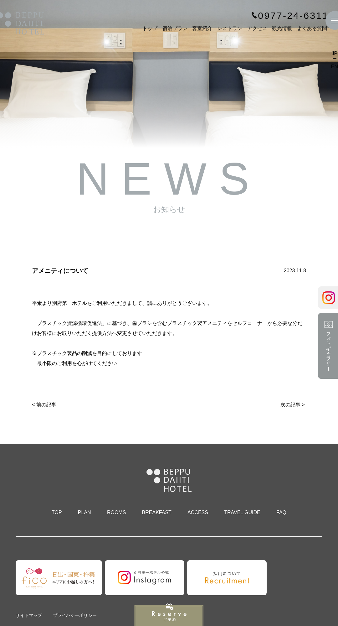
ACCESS (197, 512)
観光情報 (282, 28)
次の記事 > (292, 404)
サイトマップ (29, 615)
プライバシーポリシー (75, 615)
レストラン (229, 28)
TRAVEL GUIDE (242, 512)
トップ (149, 28)
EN (334, 66)
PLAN (84, 512)
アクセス (257, 28)
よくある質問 (312, 28)
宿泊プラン (174, 28)
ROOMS (116, 512)
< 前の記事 (44, 404)
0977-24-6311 (293, 15)
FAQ (281, 512)
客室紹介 (202, 28)
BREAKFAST (157, 512)
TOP (57, 512)
